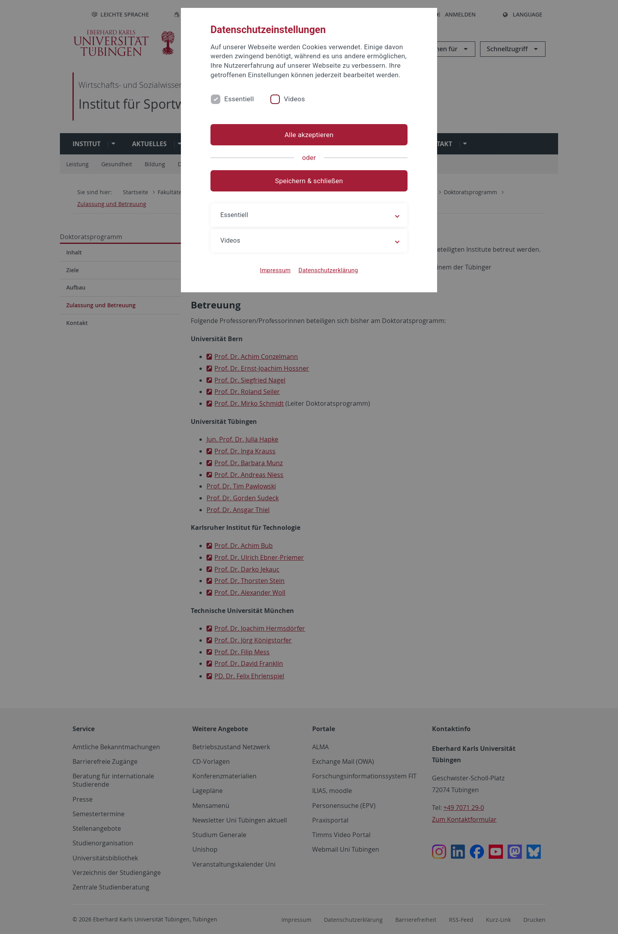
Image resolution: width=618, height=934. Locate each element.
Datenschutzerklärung (328, 270)
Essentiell (239, 99)
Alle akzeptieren (309, 135)
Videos (294, 99)
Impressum (275, 270)
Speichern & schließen (309, 181)
